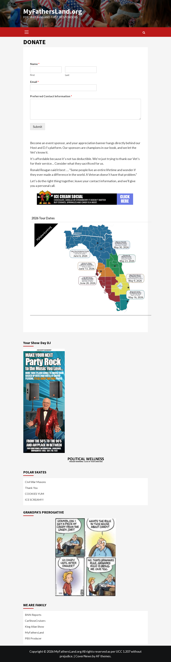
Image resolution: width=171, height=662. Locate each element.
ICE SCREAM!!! (34, 499)
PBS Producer (33, 638)
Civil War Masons (35, 481)
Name (34, 63)
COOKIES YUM (34, 493)
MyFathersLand (34, 632)
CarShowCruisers (35, 620)
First (32, 75)
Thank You (31, 487)
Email (34, 81)
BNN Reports (33, 614)
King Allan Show (34, 626)
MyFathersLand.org (52, 11)
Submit (37, 127)
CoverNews (83, 656)
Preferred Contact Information (51, 96)
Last (67, 75)
